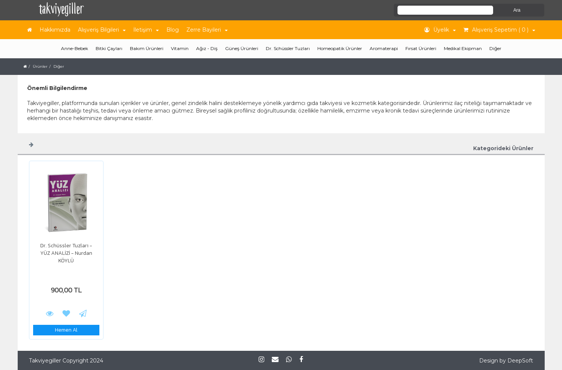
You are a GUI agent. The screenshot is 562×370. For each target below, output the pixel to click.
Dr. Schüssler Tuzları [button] (288, 48)
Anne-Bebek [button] (74, 48)
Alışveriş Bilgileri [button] (102, 29)
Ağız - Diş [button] (207, 48)
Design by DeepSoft (506, 360)
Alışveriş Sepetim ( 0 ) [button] (499, 29)
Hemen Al (66, 330)
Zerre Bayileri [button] (207, 29)
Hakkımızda (55, 29)
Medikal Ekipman (463, 48)
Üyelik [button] (440, 29)
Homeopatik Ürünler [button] (339, 48)
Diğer (495, 48)
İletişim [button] (146, 29)
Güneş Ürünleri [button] (241, 48)
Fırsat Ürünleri (420, 48)
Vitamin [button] (180, 48)
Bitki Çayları (109, 48)
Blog (172, 29)
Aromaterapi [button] (384, 48)
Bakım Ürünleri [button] (146, 48)
